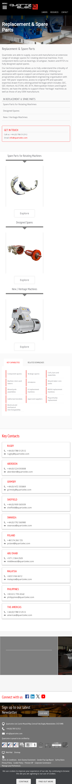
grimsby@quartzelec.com (19, 489)
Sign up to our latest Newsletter (16, 710)
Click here (43, 713)
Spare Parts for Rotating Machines (20, 104)
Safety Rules (60, 759)
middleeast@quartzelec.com (20, 561)
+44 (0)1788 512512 (13, 728)
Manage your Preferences (11, 765)
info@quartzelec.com (18, 138)
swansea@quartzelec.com (19, 525)
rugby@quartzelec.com (18, 453)
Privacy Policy (7, 762)
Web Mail (9, 752)
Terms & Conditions (9, 759)
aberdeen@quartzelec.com (20, 471)
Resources (54, 12)
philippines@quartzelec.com (20, 597)
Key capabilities (13, 362)
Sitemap (17, 752)
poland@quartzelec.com (18, 543)
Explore (24, 213)
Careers (44, 12)
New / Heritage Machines (15, 117)
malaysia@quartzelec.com (19, 579)
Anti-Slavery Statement (27, 759)
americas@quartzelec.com (19, 615)
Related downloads (36, 362)
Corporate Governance (43, 762)
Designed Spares (11, 110)
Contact (64, 12)
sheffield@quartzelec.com (19, 507)
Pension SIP (29, 762)
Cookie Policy (18, 762)
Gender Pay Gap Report (45, 759)
